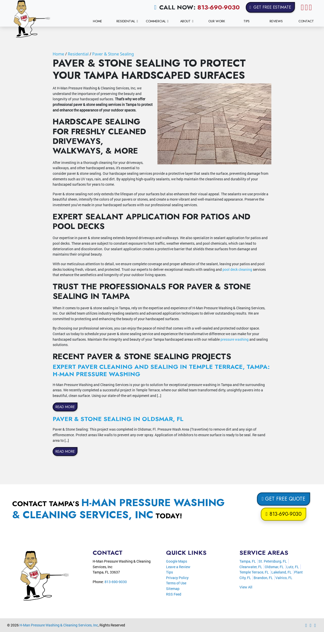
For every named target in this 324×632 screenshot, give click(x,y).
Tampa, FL (247, 561)
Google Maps (176, 561)
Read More (65, 406)
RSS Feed (173, 594)
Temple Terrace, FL (254, 572)
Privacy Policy (177, 577)
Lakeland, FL (281, 572)
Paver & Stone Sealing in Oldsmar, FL (118, 418)
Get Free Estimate (270, 7)
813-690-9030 (218, 7)
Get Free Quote (283, 499)
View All (245, 587)
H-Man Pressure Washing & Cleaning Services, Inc (58, 625)
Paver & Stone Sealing (113, 54)
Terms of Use (176, 583)
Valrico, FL (283, 577)
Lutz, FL (292, 566)
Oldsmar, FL (274, 566)
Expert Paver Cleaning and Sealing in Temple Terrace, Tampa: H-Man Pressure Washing (161, 370)
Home (58, 54)
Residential (78, 54)
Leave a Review (178, 566)
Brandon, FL (263, 577)
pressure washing (234, 339)
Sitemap (172, 588)
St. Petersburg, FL (272, 561)
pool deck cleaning (237, 269)
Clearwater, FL (250, 566)
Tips (169, 572)
